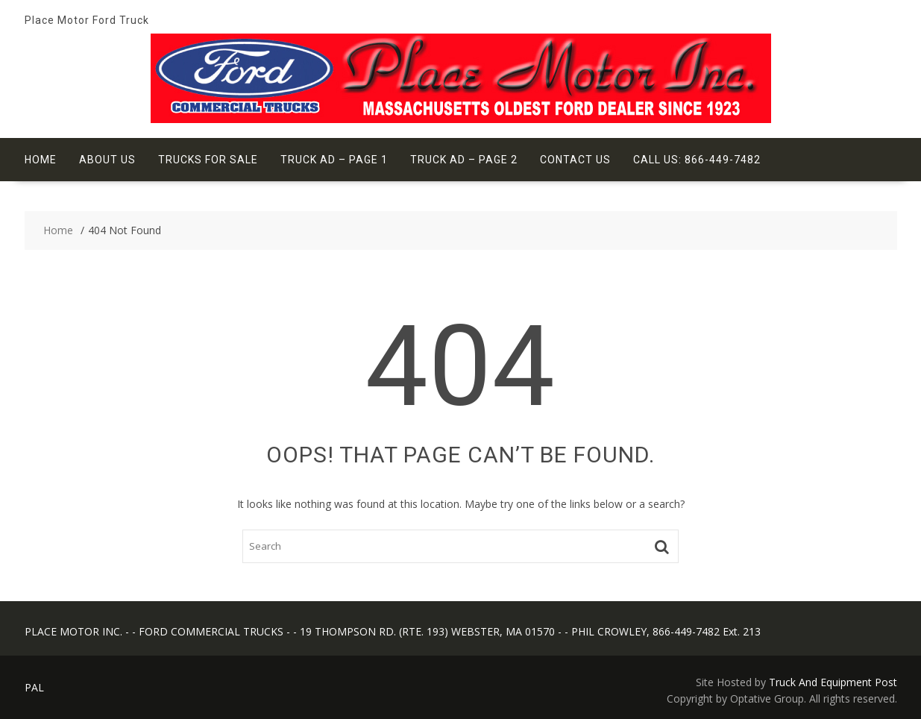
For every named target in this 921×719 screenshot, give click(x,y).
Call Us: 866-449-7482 (697, 160)
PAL (34, 687)
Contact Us (575, 160)
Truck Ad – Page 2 (464, 160)
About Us (107, 160)
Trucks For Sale (208, 160)
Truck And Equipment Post (833, 682)
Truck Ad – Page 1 (334, 160)
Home (41, 160)
